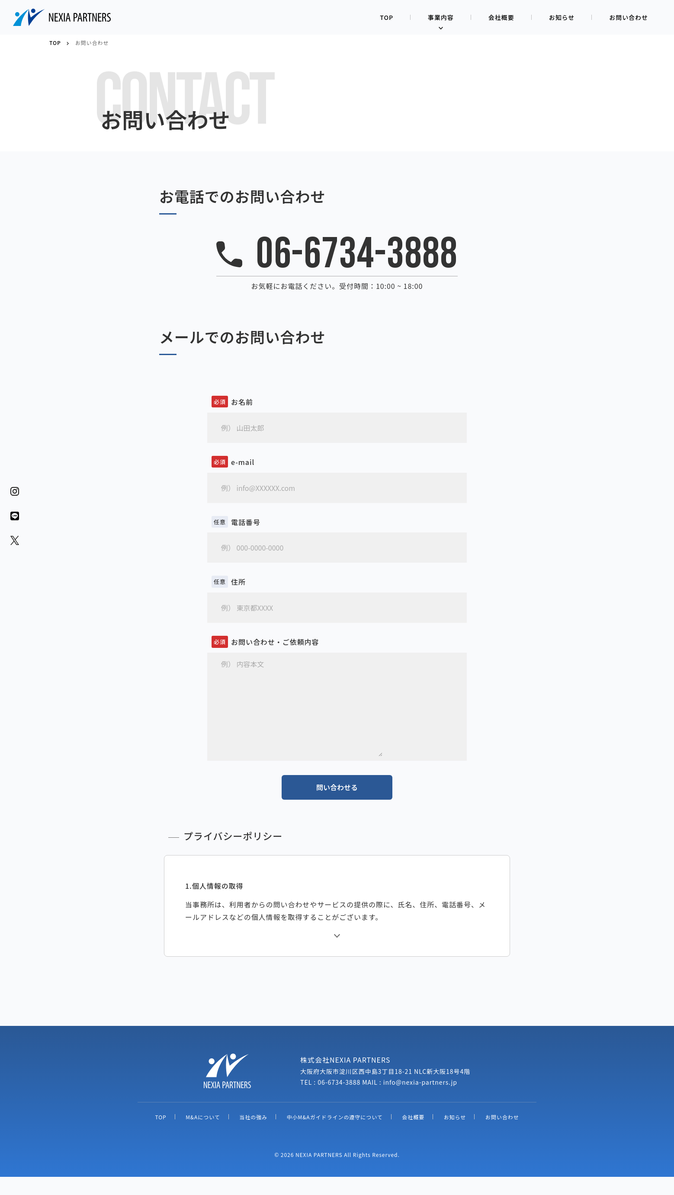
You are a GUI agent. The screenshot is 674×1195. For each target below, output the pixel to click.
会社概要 (501, 17)
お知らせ (562, 17)
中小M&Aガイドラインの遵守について (335, 1135)
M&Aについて (203, 1135)
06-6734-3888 (357, 254)
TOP (386, 17)
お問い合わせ (628, 17)
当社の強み (253, 1135)
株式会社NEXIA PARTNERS (62, 17)
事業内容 (441, 17)
